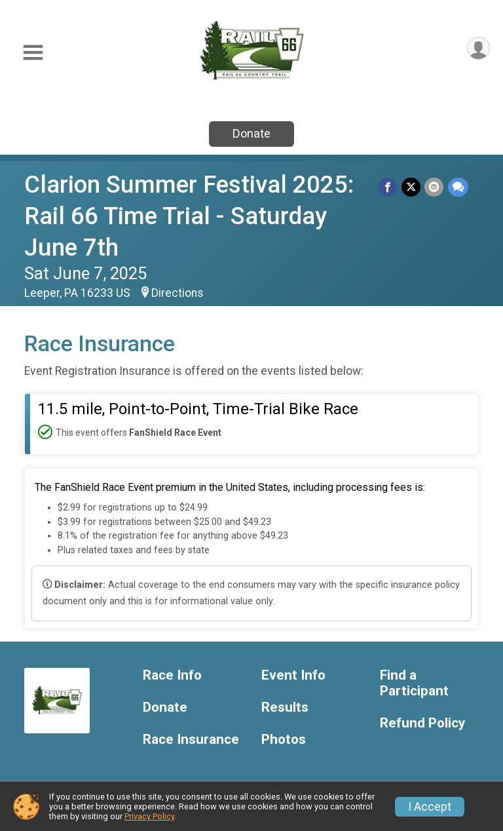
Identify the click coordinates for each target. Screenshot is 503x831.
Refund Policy (422, 723)
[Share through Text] (458, 187)
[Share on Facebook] (388, 187)
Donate (251, 133)
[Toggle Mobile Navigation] (33, 52)
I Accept (429, 806)
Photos (283, 739)
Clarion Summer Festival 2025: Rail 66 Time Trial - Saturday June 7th (189, 215)
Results (284, 707)
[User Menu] (478, 49)
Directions (177, 293)
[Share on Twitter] (411, 187)
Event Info (293, 675)
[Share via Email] (434, 187)
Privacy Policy (149, 816)
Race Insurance (191, 739)
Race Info (172, 675)
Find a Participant (414, 683)
